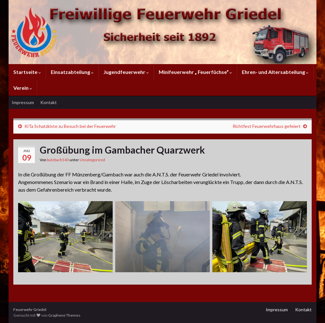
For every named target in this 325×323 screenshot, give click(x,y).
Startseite (27, 72)
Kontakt (48, 102)
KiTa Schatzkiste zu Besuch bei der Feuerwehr (70, 126)
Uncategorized (92, 159)
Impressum (23, 102)
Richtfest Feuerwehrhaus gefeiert (267, 126)
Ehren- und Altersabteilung (275, 72)
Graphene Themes (64, 315)
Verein (22, 88)
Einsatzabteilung (72, 72)
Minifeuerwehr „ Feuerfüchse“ (195, 72)
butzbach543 (58, 159)
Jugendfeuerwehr (126, 72)
